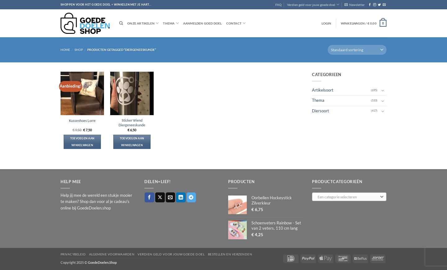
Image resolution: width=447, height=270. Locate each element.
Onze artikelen (143, 23)
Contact (236, 23)
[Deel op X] (160, 197)
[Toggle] (382, 90)
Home (65, 50)
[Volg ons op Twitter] (379, 5)
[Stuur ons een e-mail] (384, 5)
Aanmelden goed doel (202, 23)
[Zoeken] (121, 23)
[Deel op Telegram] (191, 197)
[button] (355, 5)
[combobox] (349, 196)
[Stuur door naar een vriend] (170, 197)
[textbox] (348, 197)
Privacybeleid (73, 254)
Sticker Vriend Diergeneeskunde (132, 122)
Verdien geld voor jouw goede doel (313, 4)
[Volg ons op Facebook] (369, 5)
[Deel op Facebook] (149, 197)
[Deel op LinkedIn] (181, 197)
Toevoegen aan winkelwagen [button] (82, 142)
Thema (170, 23)
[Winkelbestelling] (357, 50)
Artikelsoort (322, 90)
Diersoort (320, 110)
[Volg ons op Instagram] (374, 5)
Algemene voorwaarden (112, 254)
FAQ (278, 5)
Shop (78, 50)
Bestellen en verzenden (230, 254)
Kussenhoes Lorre (82, 121)
